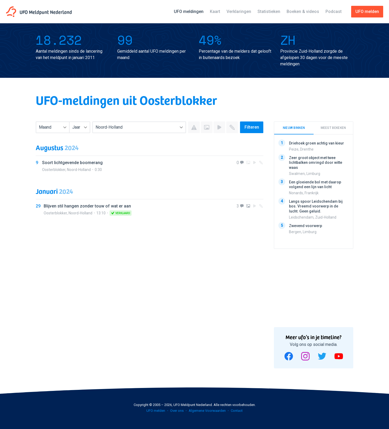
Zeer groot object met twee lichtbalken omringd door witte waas (315, 162)
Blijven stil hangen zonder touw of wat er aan (87, 206)
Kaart (215, 11)
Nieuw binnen (294, 128)
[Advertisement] (313, 286)
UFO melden (155, 411)
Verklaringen (239, 11)
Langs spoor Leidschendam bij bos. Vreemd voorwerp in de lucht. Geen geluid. (316, 206)
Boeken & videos (303, 11)
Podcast (333, 11)
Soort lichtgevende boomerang (72, 162)
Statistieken (268, 11)
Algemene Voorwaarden (207, 411)
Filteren (252, 127)
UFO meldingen (188, 11)
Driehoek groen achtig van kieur (316, 143)
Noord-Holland (79, 170)
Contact (237, 411)
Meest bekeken (333, 128)
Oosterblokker (53, 170)
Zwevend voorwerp (305, 225)
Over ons (177, 411)
